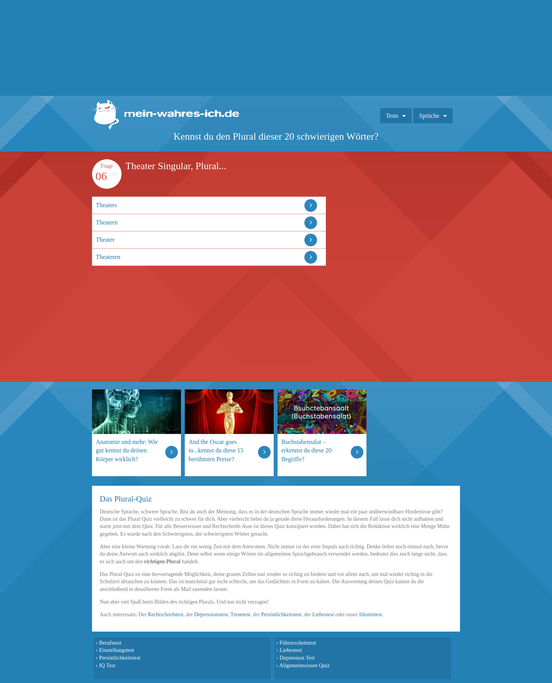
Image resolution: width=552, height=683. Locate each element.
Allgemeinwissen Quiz (304, 665)
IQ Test (107, 665)
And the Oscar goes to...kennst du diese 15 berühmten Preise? (216, 450)
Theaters (106, 205)
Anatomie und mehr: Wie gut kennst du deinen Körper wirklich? (127, 450)
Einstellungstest (116, 650)
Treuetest (240, 614)
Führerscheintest (297, 643)
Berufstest (110, 643)
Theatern (107, 222)
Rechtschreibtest (166, 614)
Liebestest (323, 614)
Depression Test (297, 658)
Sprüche (429, 115)
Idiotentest (370, 614)
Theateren (108, 257)
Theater (105, 239)
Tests (392, 115)
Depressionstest (211, 614)
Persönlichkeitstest (281, 614)
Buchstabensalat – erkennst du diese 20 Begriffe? (306, 450)
